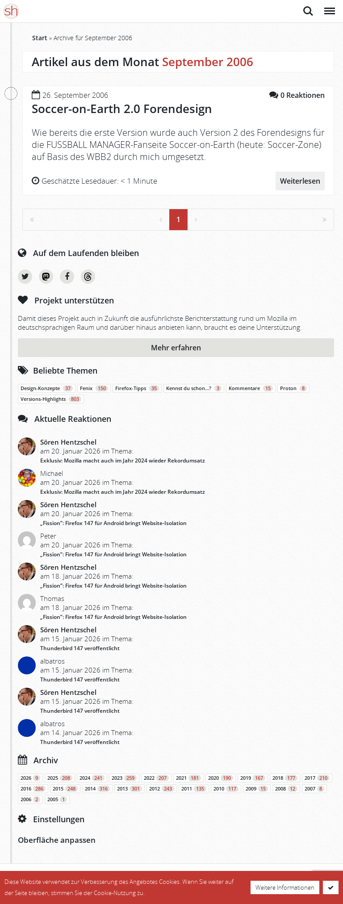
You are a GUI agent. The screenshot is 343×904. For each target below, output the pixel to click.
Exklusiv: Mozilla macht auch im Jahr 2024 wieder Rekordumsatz (122, 460)
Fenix (94, 388)
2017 (317, 778)
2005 (57, 799)
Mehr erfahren (176, 348)
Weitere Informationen (284, 887)
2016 (33, 789)
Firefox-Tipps (137, 388)
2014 (97, 789)
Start (39, 38)
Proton (293, 388)
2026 (30, 778)
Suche (308, 11)
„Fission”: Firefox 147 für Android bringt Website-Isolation (113, 523)
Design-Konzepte (47, 388)
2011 (193, 789)
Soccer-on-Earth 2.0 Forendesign (122, 109)
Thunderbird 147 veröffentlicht (80, 648)
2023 (124, 778)
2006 (30, 799)
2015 (65, 789)
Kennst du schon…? (194, 388)
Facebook (67, 276)
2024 (92, 778)
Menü (329, 6)
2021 (188, 778)
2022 (156, 778)
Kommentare (251, 388)
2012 (161, 789)
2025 (59, 778)
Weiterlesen (300, 181)
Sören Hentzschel (68, 441)
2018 (284, 778)
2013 (129, 789)
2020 (220, 778)
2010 (225, 789)
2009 (257, 789)
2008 (286, 789)
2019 (252, 778)
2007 (314, 789)
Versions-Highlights (51, 399)
